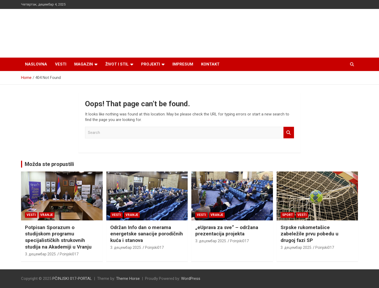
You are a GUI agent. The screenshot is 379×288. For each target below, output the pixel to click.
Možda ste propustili (49, 164)
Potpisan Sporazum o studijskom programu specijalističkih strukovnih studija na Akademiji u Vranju (58, 237)
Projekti (150, 64)
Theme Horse (128, 278)
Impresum (182, 64)
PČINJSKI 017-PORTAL (72, 278)
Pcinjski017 (69, 254)
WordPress (190, 278)
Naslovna (36, 64)
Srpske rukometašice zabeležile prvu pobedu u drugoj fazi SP (309, 233)
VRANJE (46, 215)
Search (288, 133)
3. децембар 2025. (41, 254)
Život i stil (117, 64)
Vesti (60, 64)
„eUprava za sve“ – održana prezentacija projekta (226, 230)
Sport (287, 215)
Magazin (83, 64)
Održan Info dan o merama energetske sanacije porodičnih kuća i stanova (146, 233)
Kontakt (210, 64)
